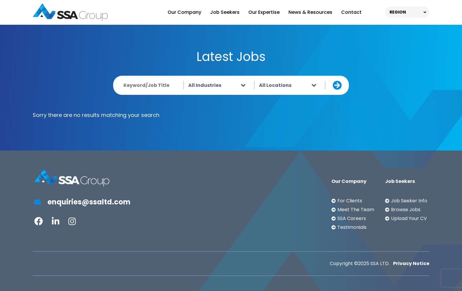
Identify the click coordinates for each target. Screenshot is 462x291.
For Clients (349, 200)
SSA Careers (351, 218)
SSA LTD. (380, 263)
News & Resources (310, 12)
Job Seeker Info (409, 200)
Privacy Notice (411, 263)
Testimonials (352, 227)
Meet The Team (355, 209)
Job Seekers (225, 12)
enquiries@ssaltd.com (82, 202)
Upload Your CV (409, 218)
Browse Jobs (405, 209)
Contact (351, 12)
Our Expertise (264, 12)
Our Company (184, 12)
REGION (398, 12)
